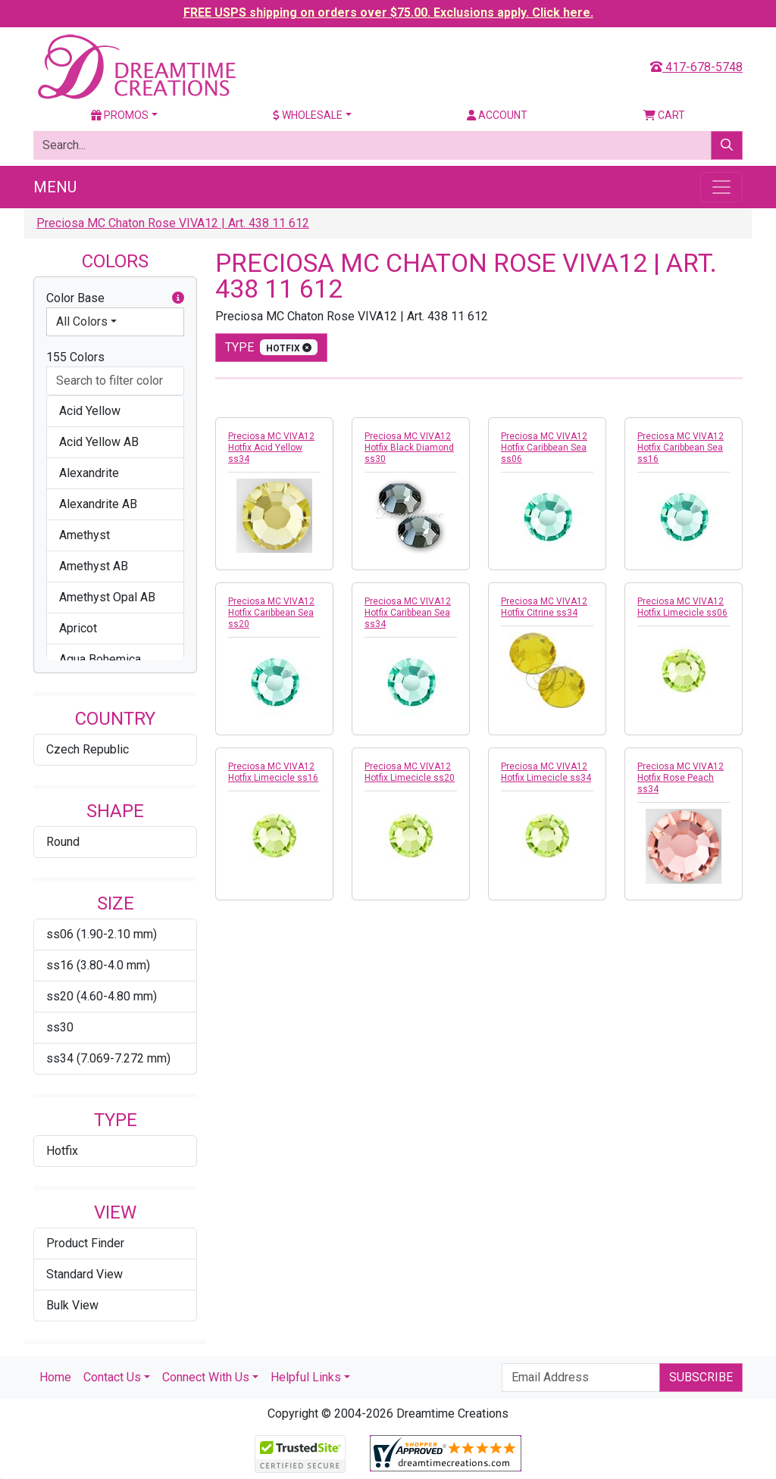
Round (63, 842)
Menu (55, 187)
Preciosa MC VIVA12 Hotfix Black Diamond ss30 (409, 447)
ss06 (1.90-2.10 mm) (101, 934)
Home (55, 1377)
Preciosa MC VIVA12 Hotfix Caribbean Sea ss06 (544, 447)
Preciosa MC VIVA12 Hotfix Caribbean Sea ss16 (680, 447)
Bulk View (72, 1305)
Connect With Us (205, 1377)
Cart (664, 115)
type (271, 347)
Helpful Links (306, 1377)
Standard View (84, 1274)
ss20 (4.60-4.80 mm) (101, 996)
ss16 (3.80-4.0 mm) (98, 965)
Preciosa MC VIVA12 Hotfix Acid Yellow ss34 (271, 447)
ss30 (60, 1027)
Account (497, 115)
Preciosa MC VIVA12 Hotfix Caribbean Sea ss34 (408, 612)
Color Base (115, 298)
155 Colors (75, 357)
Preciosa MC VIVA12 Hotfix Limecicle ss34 (546, 772)
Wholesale (308, 115)
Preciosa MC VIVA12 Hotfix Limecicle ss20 (410, 772)
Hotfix (62, 1151)
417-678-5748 (696, 67)
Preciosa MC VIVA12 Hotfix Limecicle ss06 (682, 607)
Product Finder (85, 1243)
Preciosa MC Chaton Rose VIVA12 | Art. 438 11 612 (172, 223)
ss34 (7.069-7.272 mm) (108, 1058)
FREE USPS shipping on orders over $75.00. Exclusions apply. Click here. (388, 12)
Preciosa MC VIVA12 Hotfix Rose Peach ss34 (680, 777)
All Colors (82, 321)
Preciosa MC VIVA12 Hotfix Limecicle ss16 (273, 772)
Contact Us (112, 1377)
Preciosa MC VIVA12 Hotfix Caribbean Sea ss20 (271, 612)
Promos (120, 115)
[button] (178, 298)
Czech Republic (87, 749)
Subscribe (701, 1377)
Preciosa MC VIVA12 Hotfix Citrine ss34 (544, 607)
